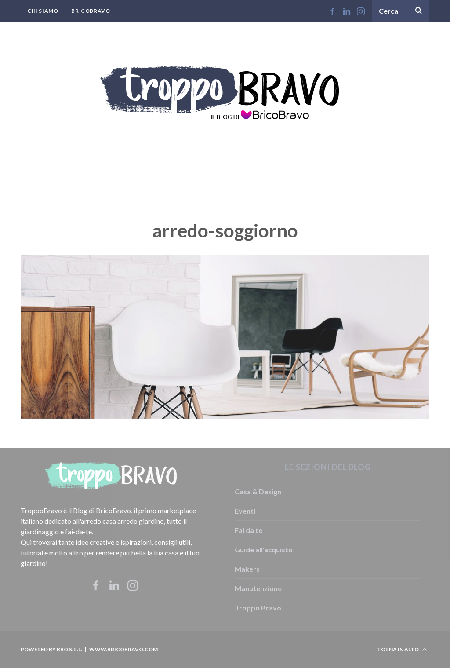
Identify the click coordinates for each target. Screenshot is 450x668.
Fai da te (248, 530)
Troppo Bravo (258, 607)
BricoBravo (90, 10)
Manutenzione (258, 588)
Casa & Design (258, 491)
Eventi (245, 511)
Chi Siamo (42, 10)
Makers (247, 569)
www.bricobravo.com (123, 649)
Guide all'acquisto (264, 549)
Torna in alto (402, 649)
